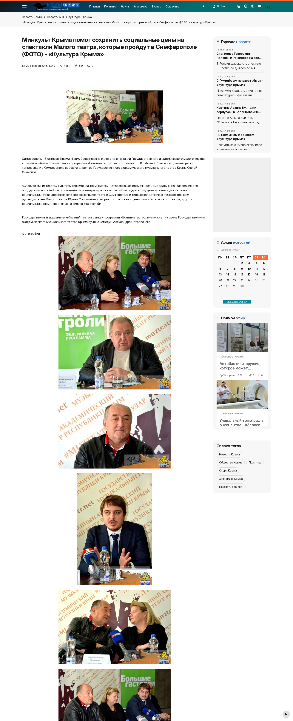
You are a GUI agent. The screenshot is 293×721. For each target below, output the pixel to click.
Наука (125, 6)
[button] (24, 6)
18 (256, 274)
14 (227, 274)
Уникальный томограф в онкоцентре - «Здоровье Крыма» (242, 425)
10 (249, 268)
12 (264, 268)
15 (234, 274)
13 (220, 274)
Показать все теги (231, 486)
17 (249, 274)
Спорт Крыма (228, 470)
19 (264, 274)
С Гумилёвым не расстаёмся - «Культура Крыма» (240, 83)
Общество (172, 6)
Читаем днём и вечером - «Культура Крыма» (236, 137)
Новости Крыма (32, 17)
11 (256, 268)
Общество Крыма (230, 462)
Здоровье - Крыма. (232, 356)
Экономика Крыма (231, 478)
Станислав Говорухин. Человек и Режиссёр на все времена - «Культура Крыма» (239, 56)
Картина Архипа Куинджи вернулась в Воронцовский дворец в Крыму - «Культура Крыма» (238, 110)
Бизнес (156, 6)
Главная (94, 6)
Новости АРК (55, 17)
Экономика (140, 6)
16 (241, 274)
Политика (110, 6)
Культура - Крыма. (80, 17)
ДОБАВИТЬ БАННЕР (237, 302)
